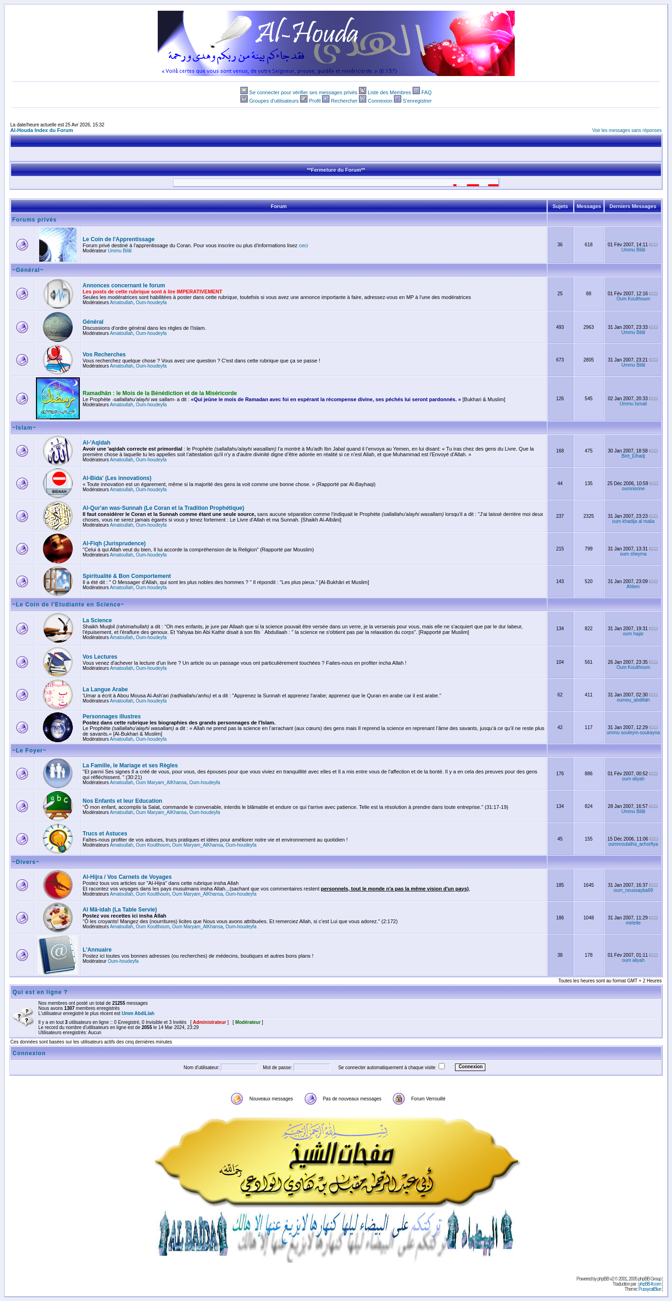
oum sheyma (633, 554)
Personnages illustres (112, 716)
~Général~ (28, 270)
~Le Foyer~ (29, 750)
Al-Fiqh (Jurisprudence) (114, 543)
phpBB (603, 1278)
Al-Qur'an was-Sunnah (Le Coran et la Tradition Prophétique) (163, 508)
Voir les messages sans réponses (627, 130)
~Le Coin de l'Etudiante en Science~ (68, 604)
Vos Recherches (104, 354)
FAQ (426, 92)
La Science (97, 620)
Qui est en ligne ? (40, 992)
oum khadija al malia (633, 521)
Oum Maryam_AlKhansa (161, 782)
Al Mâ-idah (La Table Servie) (120, 909)
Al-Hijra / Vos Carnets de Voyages (127, 877)
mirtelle (633, 922)
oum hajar (633, 633)
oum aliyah (633, 778)
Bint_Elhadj (633, 456)
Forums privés (34, 219)
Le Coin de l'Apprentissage (118, 239)
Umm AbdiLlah (138, 1013)
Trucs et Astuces (105, 833)
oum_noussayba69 (633, 890)
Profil (315, 101)
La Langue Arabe (105, 689)
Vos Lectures (100, 657)
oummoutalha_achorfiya (633, 844)
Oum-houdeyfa (151, 302)
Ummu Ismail (633, 403)
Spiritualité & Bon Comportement (127, 576)
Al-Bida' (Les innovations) (117, 478)
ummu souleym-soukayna (633, 732)
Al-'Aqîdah (97, 442)
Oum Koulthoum (633, 298)
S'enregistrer (417, 101)
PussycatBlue (649, 1289)
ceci (303, 245)
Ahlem (633, 586)
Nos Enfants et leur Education (122, 801)
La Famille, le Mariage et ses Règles (130, 765)
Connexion (380, 101)
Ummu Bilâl (120, 250)
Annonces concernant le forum (124, 285)
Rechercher (344, 101)
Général (93, 322)
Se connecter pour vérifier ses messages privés (303, 92)
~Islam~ (24, 427)
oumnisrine (633, 488)
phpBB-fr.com (649, 1284)
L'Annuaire (97, 949)
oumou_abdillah (633, 700)
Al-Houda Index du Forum (41, 130)
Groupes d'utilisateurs (274, 101)
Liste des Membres (389, 92)
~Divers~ (26, 862)
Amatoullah (121, 302)
